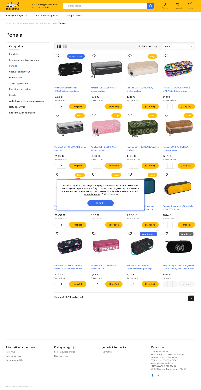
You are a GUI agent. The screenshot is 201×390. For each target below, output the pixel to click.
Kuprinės (13, 54)
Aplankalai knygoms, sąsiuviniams (27, 101)
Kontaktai (107, 351)
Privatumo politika (15, 360)
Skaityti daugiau (92, 194)
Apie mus (10, 351)
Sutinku (100, 203)
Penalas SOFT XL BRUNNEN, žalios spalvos (143, 149)
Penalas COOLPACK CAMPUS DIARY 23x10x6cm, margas (176, 89)
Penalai (13, 65)
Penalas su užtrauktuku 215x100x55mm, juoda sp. (139, 268)
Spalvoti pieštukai (18, 83)
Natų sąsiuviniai (17, 106)
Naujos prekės (74, 15)
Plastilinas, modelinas (20, 89)
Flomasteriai (15, 77)
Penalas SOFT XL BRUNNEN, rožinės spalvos (103, 149)
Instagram (158, 375)
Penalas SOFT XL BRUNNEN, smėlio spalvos (140, 89)
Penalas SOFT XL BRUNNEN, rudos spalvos (176, 149)
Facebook (152, 375)
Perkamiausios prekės (47, 15)
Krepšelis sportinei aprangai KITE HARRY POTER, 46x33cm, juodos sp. (178, 268)
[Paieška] (106, 6)
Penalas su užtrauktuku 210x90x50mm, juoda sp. (66, 89)
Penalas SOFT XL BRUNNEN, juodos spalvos (103, 89)
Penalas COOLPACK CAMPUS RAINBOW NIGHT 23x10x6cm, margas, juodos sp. (68, 268)
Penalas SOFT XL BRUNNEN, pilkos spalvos (70, 149)
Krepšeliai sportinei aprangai (24, 60)
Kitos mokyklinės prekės (22, 112)
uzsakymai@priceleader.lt (44, 4)
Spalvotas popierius (19, 71)
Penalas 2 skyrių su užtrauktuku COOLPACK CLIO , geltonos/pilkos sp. (178, 208)
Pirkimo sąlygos (13, 356)
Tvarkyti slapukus (109, 194)
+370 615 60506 (40, 7)
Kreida (12, 95)
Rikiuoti (167, 46)
